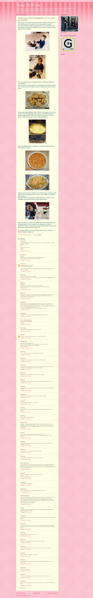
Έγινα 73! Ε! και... (29, 5)
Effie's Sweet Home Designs (25, 320)
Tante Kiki (22, 302)
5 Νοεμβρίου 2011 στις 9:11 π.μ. (25, 309)
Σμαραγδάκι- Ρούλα (23, 495)
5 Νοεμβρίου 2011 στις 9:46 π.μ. (25, 316)
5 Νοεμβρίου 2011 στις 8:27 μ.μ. (25, 504)
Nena (21, 508)
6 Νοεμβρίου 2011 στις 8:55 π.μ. (25, 570)
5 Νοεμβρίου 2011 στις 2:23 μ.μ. (25, 369)
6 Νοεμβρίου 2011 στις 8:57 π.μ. (25, 585)
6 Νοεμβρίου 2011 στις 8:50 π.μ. (25, 542)
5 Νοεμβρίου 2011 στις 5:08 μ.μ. (25, 459)
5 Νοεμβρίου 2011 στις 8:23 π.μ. (25, 271)
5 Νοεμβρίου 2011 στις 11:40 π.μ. (25, 337)
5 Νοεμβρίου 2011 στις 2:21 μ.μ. (25, 361)
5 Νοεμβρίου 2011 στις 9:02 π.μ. (25, 289)
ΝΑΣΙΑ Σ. (22, 523)
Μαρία (21, 334)
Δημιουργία (22, 488)
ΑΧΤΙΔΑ (22, 351)
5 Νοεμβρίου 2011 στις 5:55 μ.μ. (25, 478)
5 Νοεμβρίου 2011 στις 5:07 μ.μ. (25, 452)
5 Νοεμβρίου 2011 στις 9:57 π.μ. (25, 324)
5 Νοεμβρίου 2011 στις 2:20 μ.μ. (25, 354)
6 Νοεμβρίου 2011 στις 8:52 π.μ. (25, 549)
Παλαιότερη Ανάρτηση (53, 593)
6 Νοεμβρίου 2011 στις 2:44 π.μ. (25, 529)
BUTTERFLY (22, 341)
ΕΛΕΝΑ (21, 473)
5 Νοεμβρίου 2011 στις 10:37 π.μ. (25, 331)
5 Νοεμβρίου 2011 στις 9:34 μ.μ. (25, 520)
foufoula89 (22, 313)
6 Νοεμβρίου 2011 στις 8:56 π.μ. (25, 577)
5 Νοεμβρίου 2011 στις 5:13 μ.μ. (25, 469)
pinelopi (21, 293)
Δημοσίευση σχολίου (22, 587)
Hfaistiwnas (22, 254)
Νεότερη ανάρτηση (20, 593)
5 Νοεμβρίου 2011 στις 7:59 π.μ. (25, 251)
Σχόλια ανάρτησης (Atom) (25, 595)
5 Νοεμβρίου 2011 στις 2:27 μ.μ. (25, 397)
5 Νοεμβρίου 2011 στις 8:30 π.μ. (25, 279)
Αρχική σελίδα (36, 593)
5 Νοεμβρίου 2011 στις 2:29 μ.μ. (25, 418)
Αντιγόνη (22, 263)
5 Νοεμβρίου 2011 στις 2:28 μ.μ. (25, 412)
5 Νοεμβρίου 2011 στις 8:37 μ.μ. (25, 512)
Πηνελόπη (20, 232)
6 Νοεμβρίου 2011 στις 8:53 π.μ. (25, 556)
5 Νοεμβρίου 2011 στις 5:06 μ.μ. (25, 445)
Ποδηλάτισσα (22, 422)
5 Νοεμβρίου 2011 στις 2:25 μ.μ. (25, 382)
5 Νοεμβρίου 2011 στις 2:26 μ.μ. (25, 390)
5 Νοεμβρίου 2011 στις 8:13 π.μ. (25, 260)
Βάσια (21, 432)
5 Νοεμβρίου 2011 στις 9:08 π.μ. (25, 298)
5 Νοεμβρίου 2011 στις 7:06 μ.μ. (25, 485)
